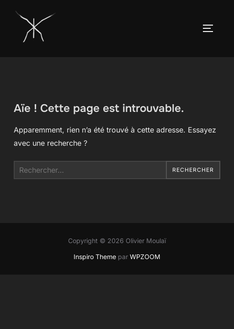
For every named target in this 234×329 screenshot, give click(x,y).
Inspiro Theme (95, 256)
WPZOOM (145, 256)
